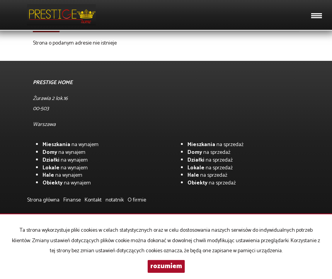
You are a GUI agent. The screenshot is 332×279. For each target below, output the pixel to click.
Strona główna (43, 200)
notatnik (115, 200)
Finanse (72, 200)
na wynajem (71, 144)
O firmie (137, 200)
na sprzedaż (215, 144)
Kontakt (93, 200)
